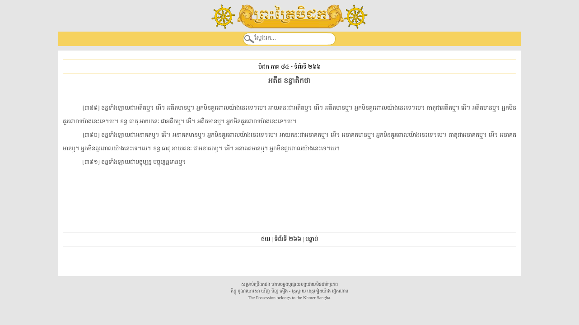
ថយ (265, 239)
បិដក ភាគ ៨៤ (273, 66)
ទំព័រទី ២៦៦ (307, 66)
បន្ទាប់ (311, 239)
